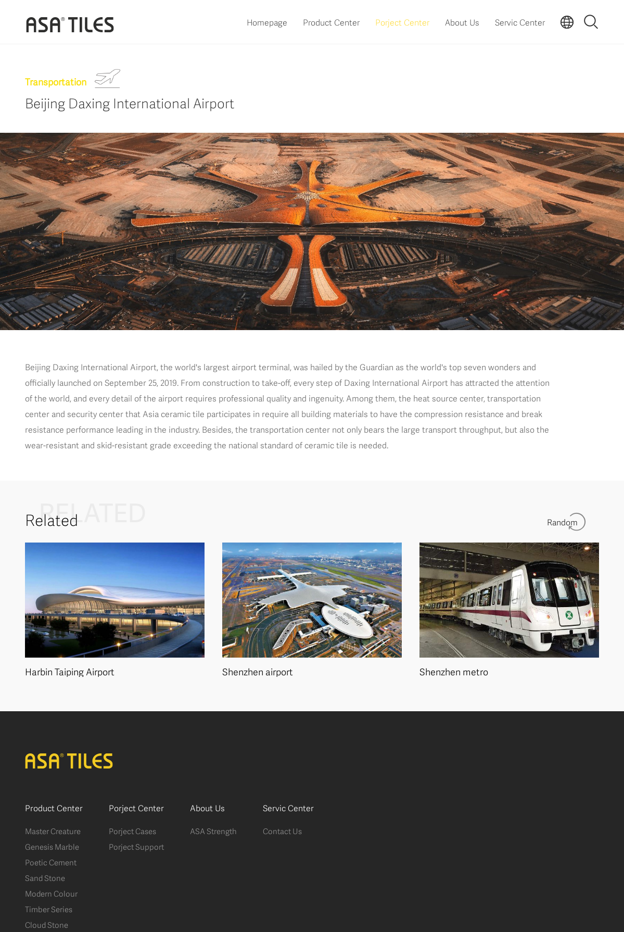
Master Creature (53, 830)
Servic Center (520, 22)
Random (562, 521)
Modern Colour (51, 893)
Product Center (331, 22)
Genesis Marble (52, 846)
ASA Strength (213, 830)
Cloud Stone (46, 924)
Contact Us (282, 830)
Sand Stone (45, 877)
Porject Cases (132, 830)
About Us (462, 22)
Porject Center (402, 22)
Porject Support (136, 846)
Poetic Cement (51, 861)
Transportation (55, 81)
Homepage (267, 22)
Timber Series (48, 908)
